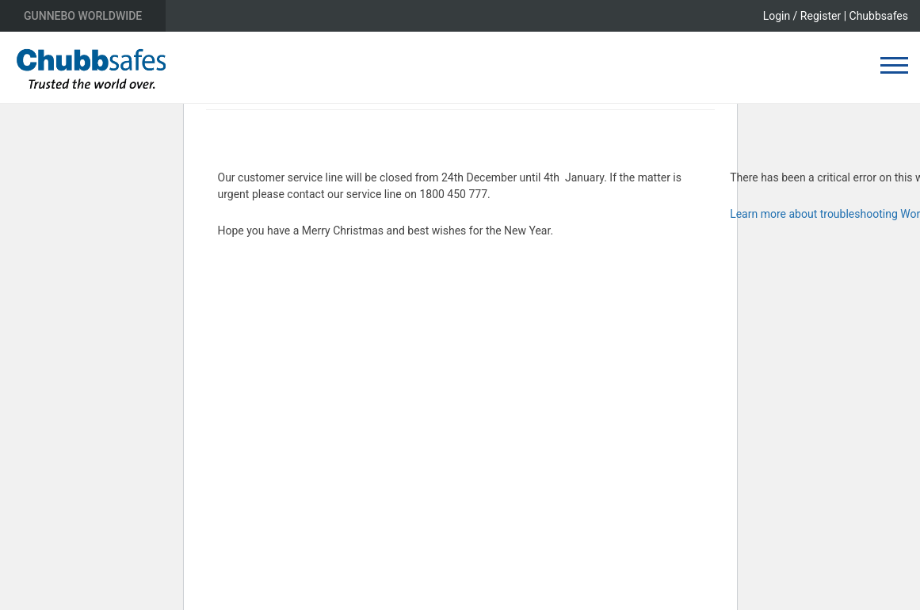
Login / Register (802, 16)
